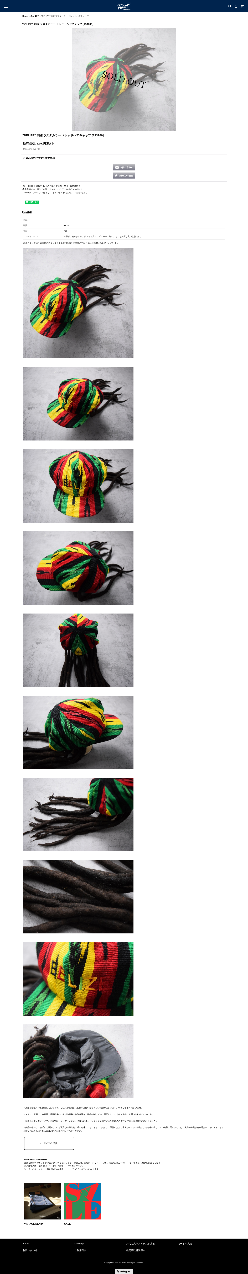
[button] (124, 176)
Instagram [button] (124, 1271)
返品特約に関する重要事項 (39, 158)
